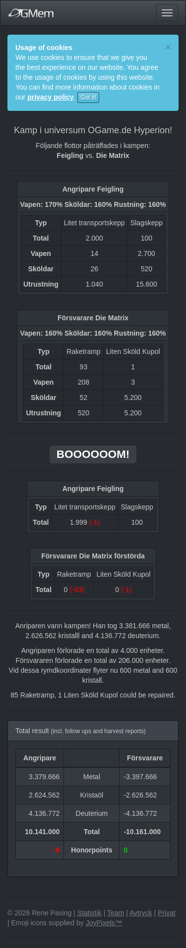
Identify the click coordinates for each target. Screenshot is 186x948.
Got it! (88, 97)
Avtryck (140, 913)
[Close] (168, 47)
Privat (167, 913)
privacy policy (50, 97)
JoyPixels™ (104, 923)
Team (115, 913)
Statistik (89, 913)
